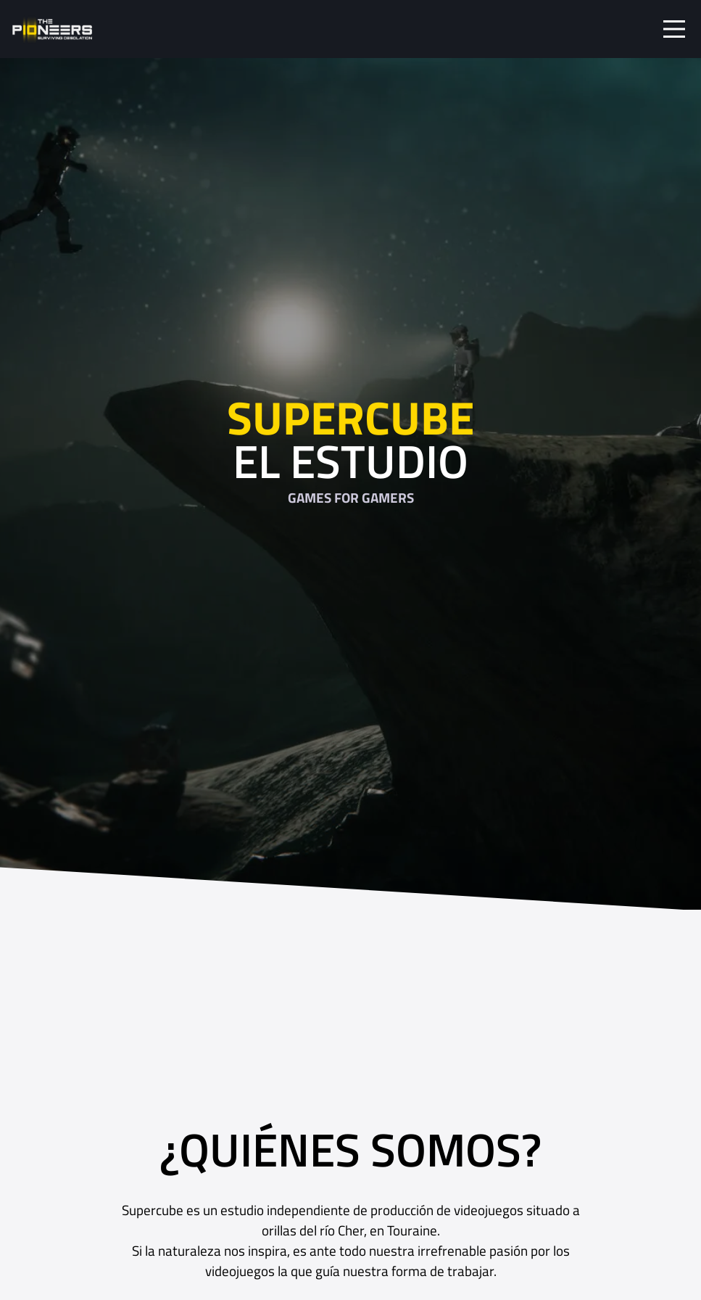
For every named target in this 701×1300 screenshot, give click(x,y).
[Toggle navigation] (674, 29)
